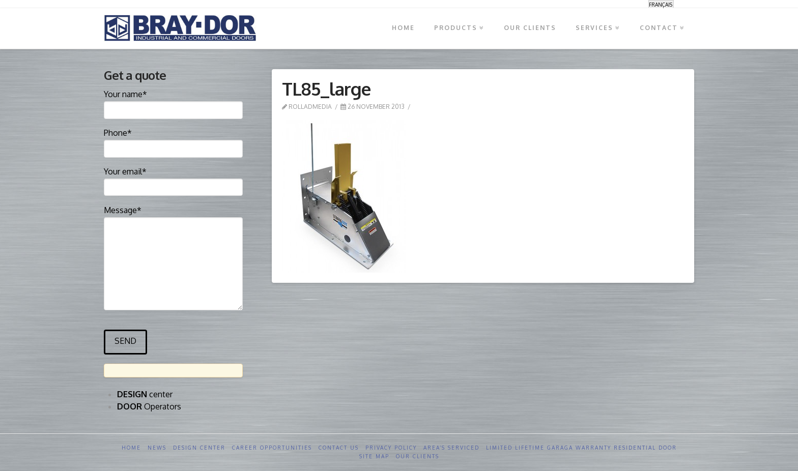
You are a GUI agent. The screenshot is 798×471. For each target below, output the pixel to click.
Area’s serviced (451, 448)
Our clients (417, 456)
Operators (149, 406)
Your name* (173, 102)
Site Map (374, 456)
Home (131, 448)
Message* (173, 217)
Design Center (199, 448)
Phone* (173, 141)
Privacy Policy (391, 448)
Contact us (339, 448)
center (145, 394)
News (157, 448)
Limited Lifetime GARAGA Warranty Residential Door (581, 448)
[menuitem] (661, 4)
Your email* (173, 180)
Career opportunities (272, 448)
